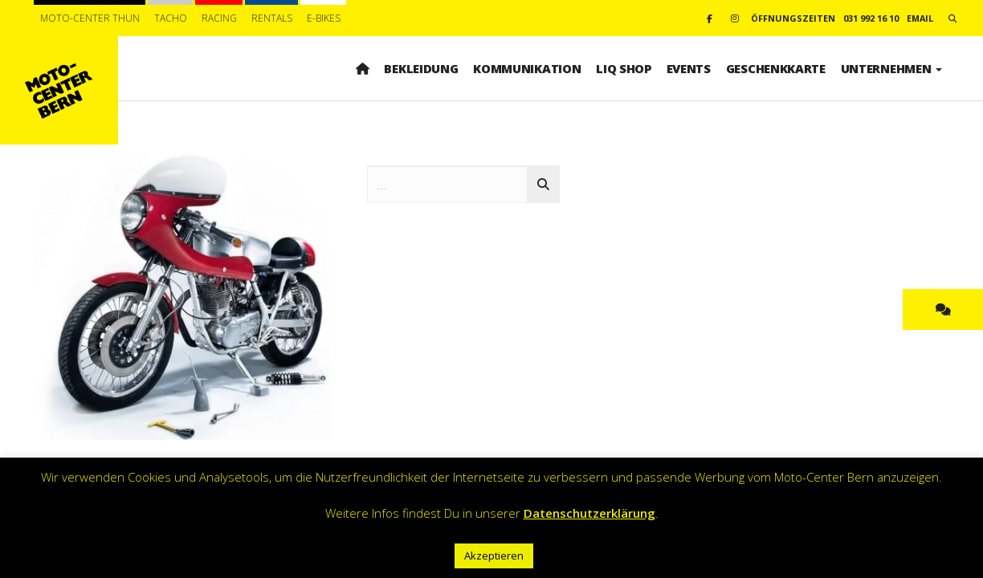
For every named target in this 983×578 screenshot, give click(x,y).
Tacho (170, 18)
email (920, 18)
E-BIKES (324, 18)
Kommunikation (527, 68)
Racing (219, 18)
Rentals (271, 18)
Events (689, 68)
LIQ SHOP (623, 68)
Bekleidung (421, 68)
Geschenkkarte (776, 68)
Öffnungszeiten (793, 18)
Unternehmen (891, 68)
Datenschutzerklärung (589, 513)
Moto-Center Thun (90, 18)
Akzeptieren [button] (494, 555)
